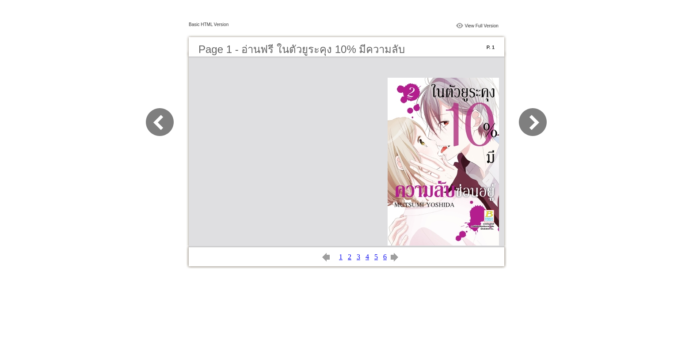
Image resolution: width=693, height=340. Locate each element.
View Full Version (482, 25)
